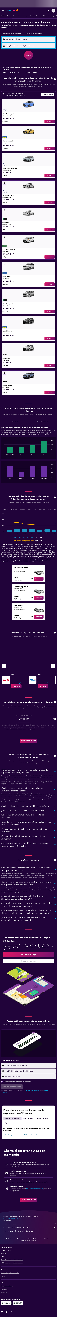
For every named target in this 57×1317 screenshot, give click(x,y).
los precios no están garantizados (12, 1218)
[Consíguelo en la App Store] (18, 1303)
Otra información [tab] (42, 422)
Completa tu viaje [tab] (42, 1118)
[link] (39, 579)
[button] (3, 10)
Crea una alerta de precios (34, 1189)
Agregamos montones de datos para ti (29, 1227)
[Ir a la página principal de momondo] (13, 10)
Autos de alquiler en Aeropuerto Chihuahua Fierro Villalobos (22, 1135)
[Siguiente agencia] (53, 666)
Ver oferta (49, 121)
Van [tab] (35, 509)
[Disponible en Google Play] (6, 1303)
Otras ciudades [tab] (28, 1118)
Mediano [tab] (14, 509)
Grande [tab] (22, 509)
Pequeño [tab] (5, 509)
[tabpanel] (28, 455)
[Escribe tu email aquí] (30, 1076)
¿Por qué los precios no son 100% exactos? (29, 1231)
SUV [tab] (29, 509)
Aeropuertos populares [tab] (12, 1118)
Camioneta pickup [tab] (45, 509)
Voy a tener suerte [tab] (10, 1123)
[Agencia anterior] (4, 666)
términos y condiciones (32, 1090)
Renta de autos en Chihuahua (41, 1238)
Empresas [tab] (15, 422)
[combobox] (11, 34)
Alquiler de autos (10, 1238)
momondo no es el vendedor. (29, 1224)
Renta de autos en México (24, 1238)
